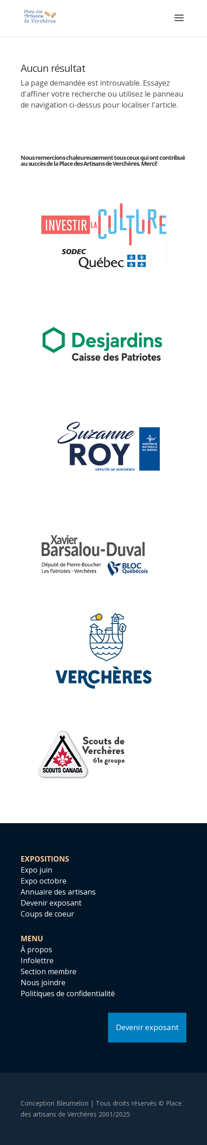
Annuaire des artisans (58, 892)
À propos (36, 949)
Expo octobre (43, 881)
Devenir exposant (51, 903)
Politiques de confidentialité (68, 993)
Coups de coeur (47, 914)
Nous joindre (43, 982)
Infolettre (37, 960)
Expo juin (36, 870)
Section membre (48, 971)
